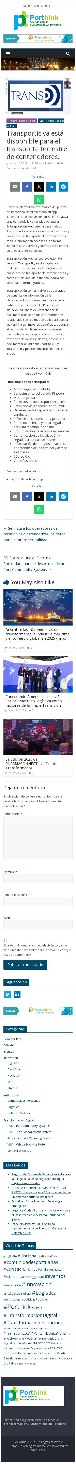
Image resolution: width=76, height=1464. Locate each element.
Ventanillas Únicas (19, 1151)
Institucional (11, 1095)
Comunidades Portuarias (23, 1100)
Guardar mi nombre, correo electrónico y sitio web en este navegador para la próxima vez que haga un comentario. (37, 949)
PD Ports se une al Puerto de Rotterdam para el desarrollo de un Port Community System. (34, 563)
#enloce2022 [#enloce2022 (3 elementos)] (54, 1269)
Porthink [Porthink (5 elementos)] (38, 1353)
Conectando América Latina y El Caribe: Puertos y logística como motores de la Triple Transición (33, 701)
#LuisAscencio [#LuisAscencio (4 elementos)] (11, 1299)
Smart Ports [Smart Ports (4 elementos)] (25, 1358)
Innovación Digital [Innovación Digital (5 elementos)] (28, 1348)
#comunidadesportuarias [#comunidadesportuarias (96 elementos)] (30, 1262)
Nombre (10, 872)
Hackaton (13, 1075)
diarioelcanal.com (29, 471)
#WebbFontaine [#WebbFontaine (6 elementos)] (13, 1338)
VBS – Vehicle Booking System (27, 1144)
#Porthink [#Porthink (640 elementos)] (17, 1307)
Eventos (8, 1051)
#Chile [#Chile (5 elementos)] (53, 1256)
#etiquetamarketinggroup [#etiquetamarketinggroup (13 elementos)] (23, 1276)
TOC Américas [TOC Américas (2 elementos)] (39, 1358)
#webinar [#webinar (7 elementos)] (31, 1338)
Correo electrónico (17, 895)
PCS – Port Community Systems (28, 1126)
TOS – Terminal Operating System (29, 1138)
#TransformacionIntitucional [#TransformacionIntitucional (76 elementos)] (34, 1323)
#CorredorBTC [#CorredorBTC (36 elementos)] (17, 1269)
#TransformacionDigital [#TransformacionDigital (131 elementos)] (30, 1315)
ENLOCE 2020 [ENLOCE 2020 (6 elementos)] (41, 1343)
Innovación (10, 1058)
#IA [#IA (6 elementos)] (19, 1285)
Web (6, 918)
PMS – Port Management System (29, 1132)
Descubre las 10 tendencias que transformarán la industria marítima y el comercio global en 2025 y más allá (37, 636)
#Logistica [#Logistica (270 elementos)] (44, 1292)
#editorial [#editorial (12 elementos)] (38, 1269)
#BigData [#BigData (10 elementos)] (10, 1256)
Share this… (37, 176)
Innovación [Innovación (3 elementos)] (9, 1348)
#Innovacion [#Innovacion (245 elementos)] (37, 1284)
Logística (13, 1107)
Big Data (13, 1063)
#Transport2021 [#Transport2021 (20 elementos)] (17, 1333)
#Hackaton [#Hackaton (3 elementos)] (9, 1285)
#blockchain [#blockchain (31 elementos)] (29, 1255)
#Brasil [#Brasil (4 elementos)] (45, 1256)
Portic (26, 300)
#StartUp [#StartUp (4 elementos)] (36, 1308)
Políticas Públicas (18, 1113)
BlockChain (14, 1069)
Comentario (12, 814)
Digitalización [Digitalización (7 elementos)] (12, 1343)
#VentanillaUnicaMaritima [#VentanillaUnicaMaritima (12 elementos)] (51, 1333)
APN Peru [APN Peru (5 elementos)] (43, 1338)
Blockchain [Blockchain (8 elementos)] (57, 1338)
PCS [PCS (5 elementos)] (52, 1348)
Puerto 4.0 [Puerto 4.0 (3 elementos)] (50, 1353)
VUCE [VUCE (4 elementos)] (32, 1363)
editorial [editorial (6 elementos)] (27, 1343)
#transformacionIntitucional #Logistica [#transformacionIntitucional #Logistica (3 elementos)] (25, 1328)
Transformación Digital (22, 121)
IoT (9, 1082)
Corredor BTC (12, 1039)
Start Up (12, 1088)
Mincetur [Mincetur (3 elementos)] (44, 1348)
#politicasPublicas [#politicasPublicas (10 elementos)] (34, 1299)
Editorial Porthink (45, 163)
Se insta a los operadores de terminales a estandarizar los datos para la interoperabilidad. (34, 534)
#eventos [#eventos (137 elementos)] (55, 1276)
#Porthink (30, 168)
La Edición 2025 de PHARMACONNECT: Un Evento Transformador (31, 763)
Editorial (8, 1045)
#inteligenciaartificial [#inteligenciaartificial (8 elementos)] (17, 1293)
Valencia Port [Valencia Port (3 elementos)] (21, 1363)
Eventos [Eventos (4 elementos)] (56, 1343)
